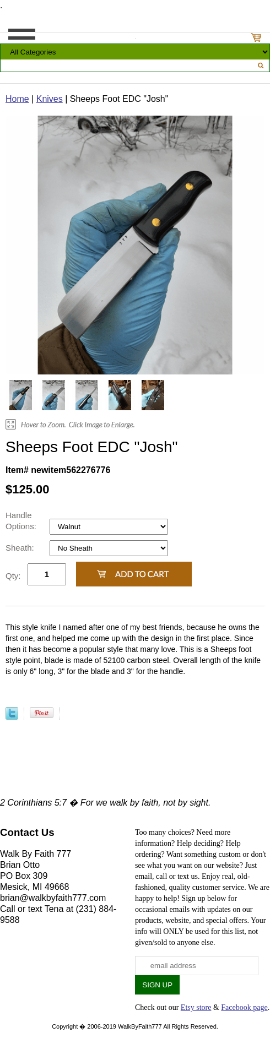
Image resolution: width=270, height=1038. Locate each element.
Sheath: (21, 547)
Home (17, 99)
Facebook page (244, 1007)
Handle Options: (22, 520)
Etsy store (196, 1007)
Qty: (13, 575)
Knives (49, 99)
